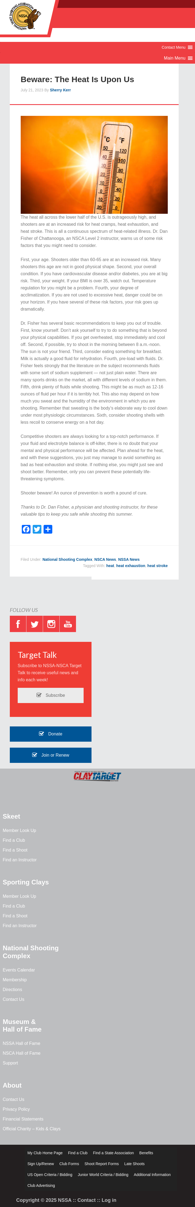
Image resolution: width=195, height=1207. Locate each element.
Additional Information (152, 1174)
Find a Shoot (15, 850)
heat (110, 566)
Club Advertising (41, 1185)
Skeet (11, 816)
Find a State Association (113, 1153)
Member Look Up (19, 830)
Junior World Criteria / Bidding (103, 1174)
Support (10, 1063)
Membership (15, 979)
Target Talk (37, 655)
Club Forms (69, 1164)
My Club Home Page (45, 1153)
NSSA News (129, 559)
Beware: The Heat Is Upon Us (77, 79)
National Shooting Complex (67, 559)
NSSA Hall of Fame (21, 1043)
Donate (50, 734)
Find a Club (14, 840)
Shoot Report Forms (101, 1164)
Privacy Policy (16, 1109)
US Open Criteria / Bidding (50, 1174)
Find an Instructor (20, 860)
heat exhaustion (130, 566)
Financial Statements (23, 1119)
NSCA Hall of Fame (22, 1053)
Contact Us (13, 999)
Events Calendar (19, 970)
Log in (109, 1200)
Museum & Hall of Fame (22, 1025)
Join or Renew (50, 755)
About (12, 1085)
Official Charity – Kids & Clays (31, 1128)
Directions (12, 989)
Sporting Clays (26, 882)
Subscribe (50, 695)
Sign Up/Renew (41, 1164)
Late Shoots (134, 1164)
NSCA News (105, 559)
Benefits (146, 1153)
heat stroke (157, 566)
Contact (86, 1200)
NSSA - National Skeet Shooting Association (43, 20)
